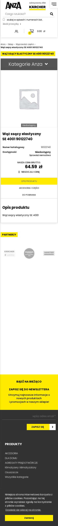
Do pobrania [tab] (29, 194)
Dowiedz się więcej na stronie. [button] (23, 510)
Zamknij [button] (29, 517)
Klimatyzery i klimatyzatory (20, 467)
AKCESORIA (11, 453)
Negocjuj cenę (29, 171)
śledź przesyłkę (12, 23)
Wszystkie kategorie (16, 477)
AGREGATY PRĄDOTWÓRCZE (21, 463)
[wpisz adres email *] (29, 416)
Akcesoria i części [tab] (29, 188)
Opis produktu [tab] (29, 181)
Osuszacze (11, 472)
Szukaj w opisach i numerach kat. (25, 19)
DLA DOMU (11, 458)
